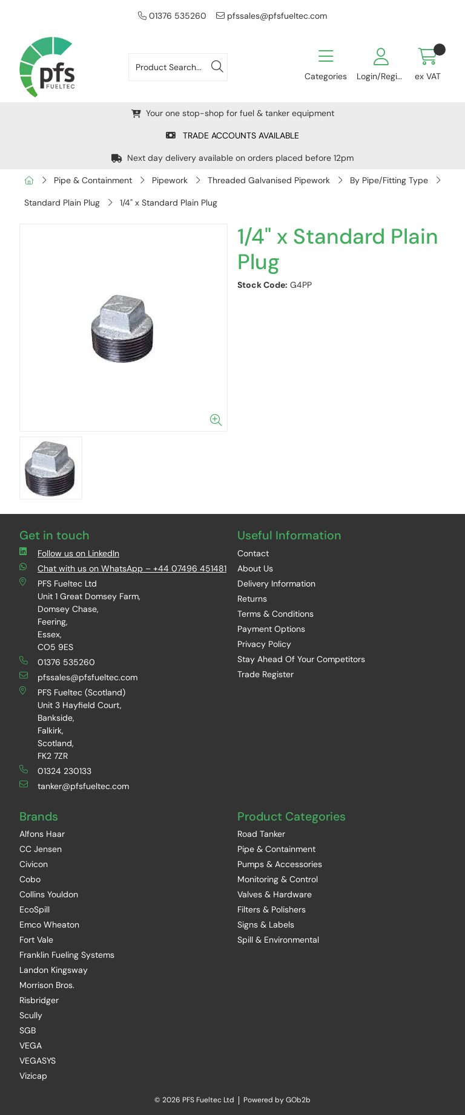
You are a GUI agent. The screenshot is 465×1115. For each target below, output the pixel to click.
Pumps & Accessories (279, 864)
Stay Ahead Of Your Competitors (301, 659)
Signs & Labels (265, 924)
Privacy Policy (264, 644)
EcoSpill (34, 909)
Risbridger (39, 1000)
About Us (255, 568)
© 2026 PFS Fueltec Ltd (194, 1100)
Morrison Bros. (46, 985)
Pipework (170, 180)
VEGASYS (37, 1060)
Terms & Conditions (275, 613)
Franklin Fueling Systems (66, 954)
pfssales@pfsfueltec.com (271, 15)
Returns (252, 598)
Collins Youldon (48, 894)
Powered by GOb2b (277, 1100)
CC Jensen (40, 849)
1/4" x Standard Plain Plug (168, 202)
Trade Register (265, 674)
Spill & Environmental (278, 939)
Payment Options (271, 628)
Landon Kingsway (53, 969)
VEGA (30, 1045)
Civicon (33, 864)
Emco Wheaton (49, 924)
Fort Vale (36, 939)
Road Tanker (261, 833)
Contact (253, 553)
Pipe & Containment (93, 180)
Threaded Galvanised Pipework (269, 180)
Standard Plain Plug (62, 202)
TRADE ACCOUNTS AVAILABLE (232, 135)
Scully (30, 1015)
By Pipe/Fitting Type (389, 180)
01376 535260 (172, 15)
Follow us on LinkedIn (69, 553)
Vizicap (33, 1075)
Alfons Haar (42, 833)
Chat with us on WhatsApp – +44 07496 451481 (122, 568)
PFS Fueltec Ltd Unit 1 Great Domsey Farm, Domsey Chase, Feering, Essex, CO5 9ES (79, 614)
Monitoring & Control (277, 879)
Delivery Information (276, 583)
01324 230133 (55, 770)
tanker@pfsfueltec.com (74, 786)
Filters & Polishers (271, 909)
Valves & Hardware (274, 894)
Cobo (30, 879)
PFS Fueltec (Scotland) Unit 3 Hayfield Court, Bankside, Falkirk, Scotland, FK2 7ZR (72, 723)
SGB (27, 1030)
